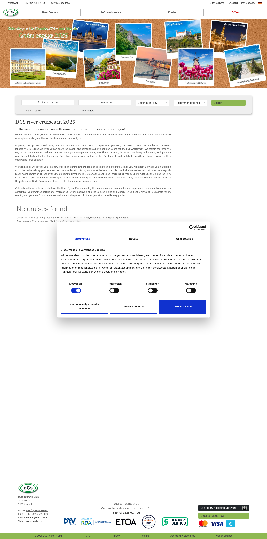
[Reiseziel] (152, 103)
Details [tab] (133, 238)
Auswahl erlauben (133, 306)
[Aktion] (190, 103)
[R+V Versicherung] (149, 521)
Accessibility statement (182, 535)
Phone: (22, 510)
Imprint (145, 535)
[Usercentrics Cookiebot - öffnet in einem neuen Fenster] (191, 227)
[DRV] (70, 521)
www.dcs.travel (34, 521)
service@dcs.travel (61, 3)
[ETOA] (126, 521)
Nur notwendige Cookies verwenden (85, 306)
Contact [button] (172, 12)
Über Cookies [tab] (184, 238)
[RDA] (96, 521)
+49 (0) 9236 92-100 (35, 3)
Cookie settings (224, 535)
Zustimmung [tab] (82, 238)
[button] (234, 12)
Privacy (116, 535)
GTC (88, 535)
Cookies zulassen (182, 306)
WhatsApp (13, 3)
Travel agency (248, 3)
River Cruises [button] (50, 12)
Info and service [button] (111, 12)
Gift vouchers (217, 3)
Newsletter (232, 3)
